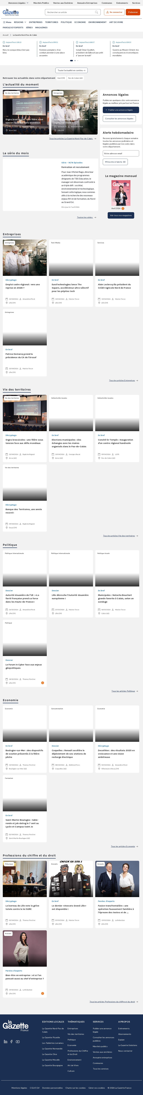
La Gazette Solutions (127, 1045)
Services (136, 3)
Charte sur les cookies (75, 1088)
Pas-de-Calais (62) (75, 78)
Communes (107, 3)
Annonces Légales (17, 3)
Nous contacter (125, 1051)
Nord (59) (61, 78)
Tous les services (101, 1068)
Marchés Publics (41, 3)
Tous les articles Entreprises (123, 380)
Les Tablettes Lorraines (53, 1043)
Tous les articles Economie (124, 846)
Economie (80, 22)
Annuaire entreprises (102, 1057)
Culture (71, 1071)
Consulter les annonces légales (119, 118)
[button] (7, 22)
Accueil (5, 35)
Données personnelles (52, 1088)
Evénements (122, 3)
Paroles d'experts (13, 27)
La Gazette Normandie (52, 1048)
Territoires (51, 22)
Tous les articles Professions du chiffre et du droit (114, 1001)
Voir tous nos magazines (121, 215)
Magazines (41, 27)
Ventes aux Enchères (63, 3)
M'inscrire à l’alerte (115, 161)
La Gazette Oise (49, 1054)
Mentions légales (19, 1088)
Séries (29, 27)
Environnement (98, 22)
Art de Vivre (116, 22)
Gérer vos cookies (97, 1088)
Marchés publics (100, 1046)
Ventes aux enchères (102, 1052)
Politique (66, 22)
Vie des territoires (76, 1034)
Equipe (121, 1039)
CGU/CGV (35, 1088)
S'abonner (133, 12)
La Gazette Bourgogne (52, 1065)
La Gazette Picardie (51, 1037)
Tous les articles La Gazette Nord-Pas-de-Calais (72, 138)
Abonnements (124, 1034)
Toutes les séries (86, 217)
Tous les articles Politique (124, 691)
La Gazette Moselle (51, 1060)
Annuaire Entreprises (87, 3)
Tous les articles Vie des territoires (120, 536)
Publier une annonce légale (119, 110)
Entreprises (35, 22)
